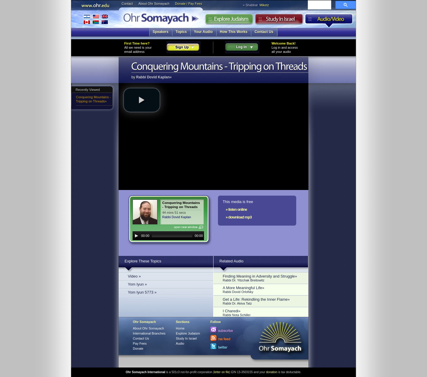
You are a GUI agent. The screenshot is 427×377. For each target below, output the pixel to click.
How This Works (233, 32)
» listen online (236, 209)
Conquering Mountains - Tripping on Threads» (93, 99)
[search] (319, 5)
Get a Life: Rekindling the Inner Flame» (262, 301)
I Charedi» (262, 313)
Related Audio (231, 261)
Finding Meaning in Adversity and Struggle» (262, 278)
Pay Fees (139, 343)
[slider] (172, 235)
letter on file (222, 372)
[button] (141, 100)
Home (180, 328)
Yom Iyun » (137, 284)
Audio (329, 20)
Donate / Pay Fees (188, 3)
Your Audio (203, 32)
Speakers (160, 32)
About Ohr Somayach (154, 3)
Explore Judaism (229, 20)
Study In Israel (186, 338)
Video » (134, 276)
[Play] (136, 235)
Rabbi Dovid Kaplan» (154, 77)
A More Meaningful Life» (262, 290)
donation (271, 372)
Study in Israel (279, 20)
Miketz (264, 5)
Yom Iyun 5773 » (142, 292)
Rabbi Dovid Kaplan (176, 217)
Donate (138, 348)
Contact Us (263, 32)
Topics (181, 32)
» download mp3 (239, 217)
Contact (127, 3)
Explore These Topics (143, 261)
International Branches (96, 19)
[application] (168, 235)
